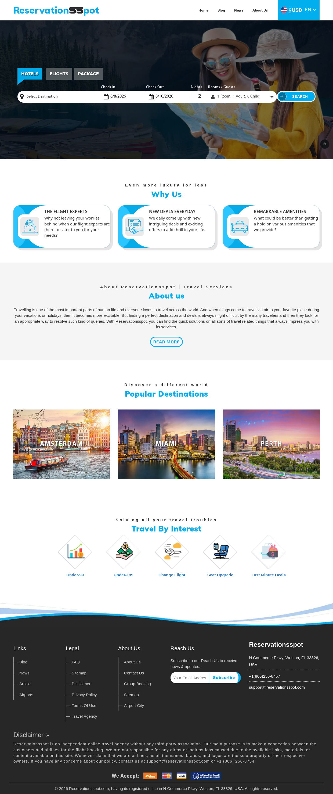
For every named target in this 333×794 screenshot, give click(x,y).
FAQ (76, 662)
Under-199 (123, 558)
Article (25, 683)
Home (203, 11)
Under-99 (75, 558)
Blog (221, 11)
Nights (196, 87)
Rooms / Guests (221, 87)
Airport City (134, 705)
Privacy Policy (84, 694)
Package (88, 73)
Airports (26, 694)
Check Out (155, 87)
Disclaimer (81, 683)
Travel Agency (84, 716)
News (238, 11)
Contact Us (134, 673)
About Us (260, 11)
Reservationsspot (276, 644)
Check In (108, 87)
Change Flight (171, 558)
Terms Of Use (84, 705)
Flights (59, 73)
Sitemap (79, 673)
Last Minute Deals (269, 558)
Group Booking (137, 683)
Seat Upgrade (220, 558)
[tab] (59, 74)
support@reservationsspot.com (277, 687)
